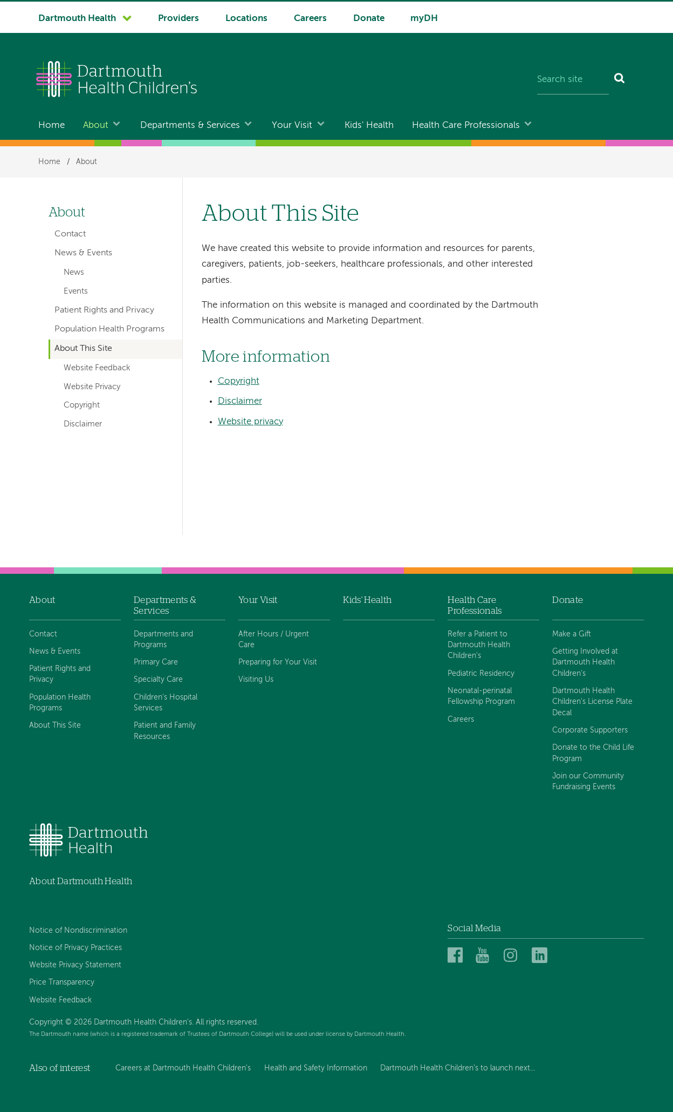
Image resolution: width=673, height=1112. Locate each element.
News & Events (83, 253)
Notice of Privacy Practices (75, 948)
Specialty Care (158, 679)
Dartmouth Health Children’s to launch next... (457, 1068)
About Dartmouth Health (80, 881)
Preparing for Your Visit (277, 662)
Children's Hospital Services (165, 703)
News (74, 272)
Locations (246, 18)
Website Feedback (97, 368)
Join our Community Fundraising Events (588, 781)
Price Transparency (61, 982)
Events (76, 291)
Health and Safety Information (315, 1068)
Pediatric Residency (481, 673)
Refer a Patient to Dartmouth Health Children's (479, 645)
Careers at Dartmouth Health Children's (183, 1068)
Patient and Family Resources (165, 731)
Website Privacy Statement (75, 965)
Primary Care (156, 662)
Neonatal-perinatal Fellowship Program (481, 696)
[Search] (620, 80)
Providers (178, 18)
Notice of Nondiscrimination (78, 930)
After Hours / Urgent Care (273, 639)
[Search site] (573, 80)
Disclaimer (240, 401)
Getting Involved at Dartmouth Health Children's (585, 662)
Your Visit (292, 125)
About (95, 125)
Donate (368, 18)
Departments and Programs (163, 639)
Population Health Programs (109, 329)
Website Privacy (92, 387)
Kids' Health (369, 125)
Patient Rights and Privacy (104, 310)
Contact (70, 234)
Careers (310, 18)
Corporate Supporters (590, 730)
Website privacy (250, 421)
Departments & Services (190, 125)
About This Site (83, 348)
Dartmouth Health (77, 18)
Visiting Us (255, 679)
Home (51, 125)
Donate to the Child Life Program (593, 753)
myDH (424, 18)
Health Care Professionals (466, 125)
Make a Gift (571, 634)
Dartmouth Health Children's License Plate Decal (592, 702)
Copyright (238, 381)
